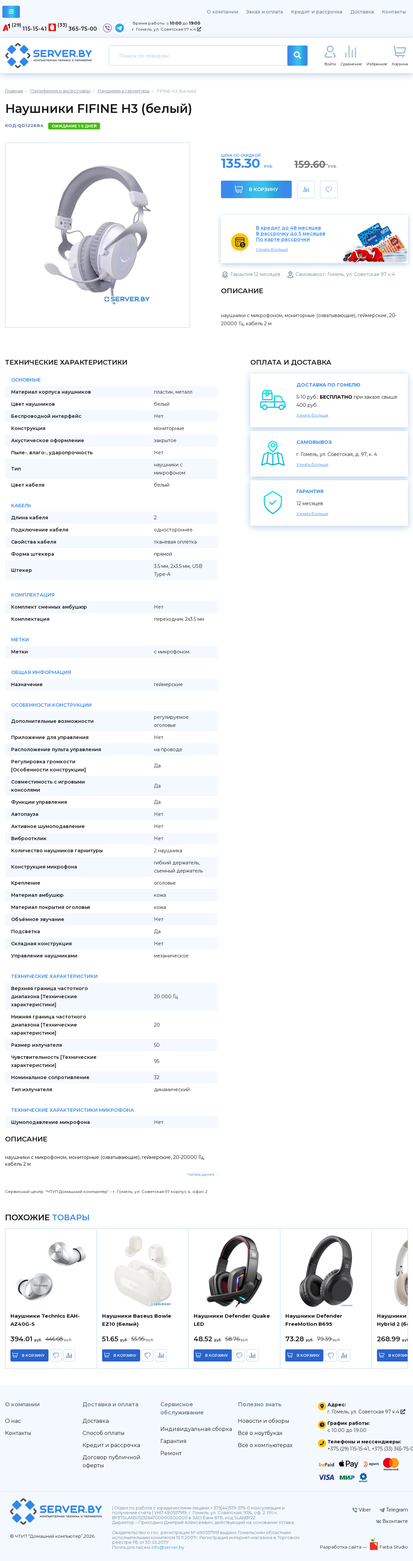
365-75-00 (82, 29)
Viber (361, 1510)
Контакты (394, 12)
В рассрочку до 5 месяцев (290, 234)
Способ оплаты (104, 1433)
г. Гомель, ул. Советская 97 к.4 (166, 29)
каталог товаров (11, 12)
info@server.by (167, 1547)
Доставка (362, 12)
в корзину (33, 1355)
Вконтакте (392, 1521)
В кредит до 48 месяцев (288, 228)
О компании (222, 12)
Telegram (393, 1510)
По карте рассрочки (283, 239)
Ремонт (171, 1453)
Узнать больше (272, 249)
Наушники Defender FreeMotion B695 (313, 1320)
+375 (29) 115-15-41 (348, 1449)
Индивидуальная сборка (196, 1429)
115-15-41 (35, 29)
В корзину (256, 189)
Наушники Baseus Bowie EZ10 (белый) (136, 1320)
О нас (13, 1421)
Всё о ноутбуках (260, 1433)
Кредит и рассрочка (316, 12)
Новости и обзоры (263, 1421)
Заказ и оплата (264, 12)
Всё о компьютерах (265, 1445)
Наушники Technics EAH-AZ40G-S (45, 1320)
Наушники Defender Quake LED (232, 1320)
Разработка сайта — (344, 1547)
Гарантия (173, 1441)
